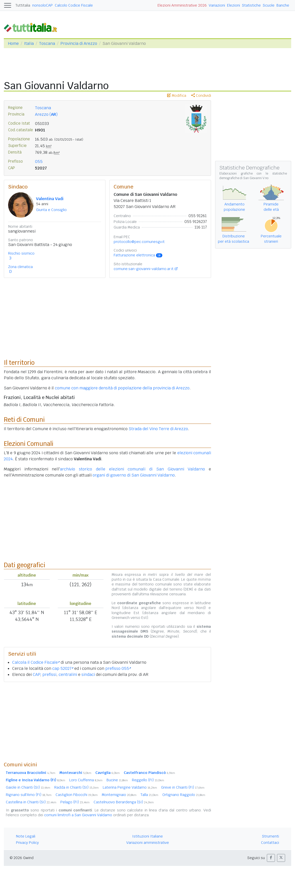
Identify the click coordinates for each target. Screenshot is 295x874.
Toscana (47, 43)
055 (39, 161)
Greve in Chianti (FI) (182, 787)
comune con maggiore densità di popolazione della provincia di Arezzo (122, 388)
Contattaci (270, 842)
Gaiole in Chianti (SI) (28, 787)
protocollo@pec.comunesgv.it (139, 241)
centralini (68, 674)
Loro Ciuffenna (85, 780)
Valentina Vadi (49, 198)
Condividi (201, 95)
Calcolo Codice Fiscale (74, 5)
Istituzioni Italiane (147, 836)
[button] (271, 858)
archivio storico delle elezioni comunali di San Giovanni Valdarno (132, 469)
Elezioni (233, 5)
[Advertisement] (107, 721)
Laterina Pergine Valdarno (130, 787)
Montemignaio (119, 794)
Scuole (268, 5)
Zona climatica (20, 266)
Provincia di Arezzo (78, 43)
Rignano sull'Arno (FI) (28, 794)
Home (13, 43)
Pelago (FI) (75, 802)
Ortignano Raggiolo (183, 794)
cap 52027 (62, 668)
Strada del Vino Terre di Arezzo (158, 428)
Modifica (176, 95)
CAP (36, 674)
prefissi (49, 674)
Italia (29, 43)
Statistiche (251, 5)
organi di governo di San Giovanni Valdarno (134, 475)
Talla (149, 794)
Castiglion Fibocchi (77, 794)
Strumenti (270, 836)
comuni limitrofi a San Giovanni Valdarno (78, 815)
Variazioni (217, 5)
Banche (282, 5)
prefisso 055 (118, 668)
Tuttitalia (22, 5)
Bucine (117, 780)
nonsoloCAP (42, 5)
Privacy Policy (27, 842)
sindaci (88, 674)
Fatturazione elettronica (138, 255)
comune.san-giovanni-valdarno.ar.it (143, 269)
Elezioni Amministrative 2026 (182, 5)
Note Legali (25, 836)
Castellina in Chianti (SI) (31, 802)
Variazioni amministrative (147, 842)
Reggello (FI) (148, 780)
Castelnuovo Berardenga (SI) (124, 802)
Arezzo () (46, 114)
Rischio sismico (21, 253)
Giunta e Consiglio (51, 209)
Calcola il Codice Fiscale (36, 662)
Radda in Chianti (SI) (76, 787)
